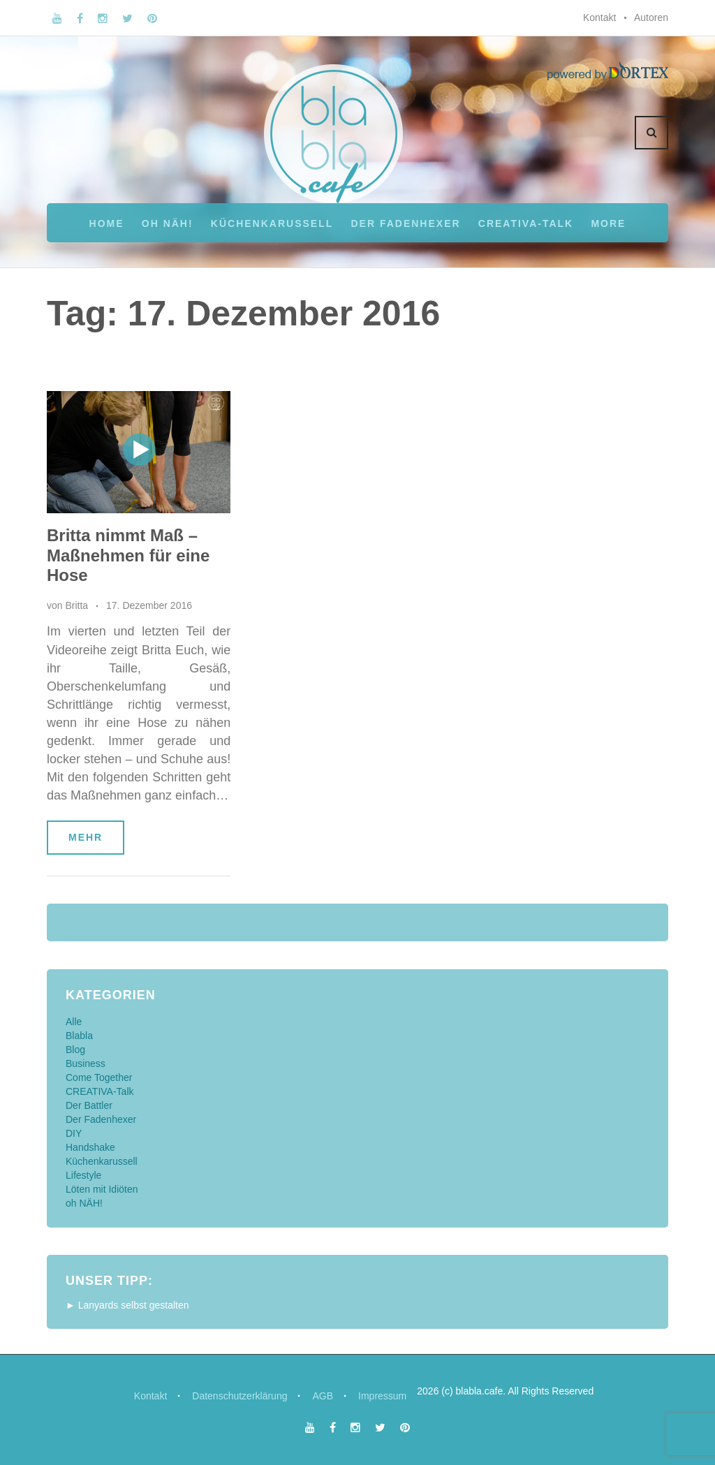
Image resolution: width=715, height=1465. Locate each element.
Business (85, 1063)
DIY (74, 1133)
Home (106, 223)
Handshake (90, 1147)
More (608, 223)
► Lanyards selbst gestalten (127, 1305)
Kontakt (599, 17)
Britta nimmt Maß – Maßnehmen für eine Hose (128, 555)
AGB (322, 1395)
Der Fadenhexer (405, 223)
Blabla (79, 1035)
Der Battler (89, 1105)
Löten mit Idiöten (102, 1189)
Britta (76, 605)
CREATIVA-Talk (525, 223)
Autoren (651, 17)
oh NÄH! (167, 223)
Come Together (99, 1077)
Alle (74, 1021)
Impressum (382, 1395)
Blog (75, 1049)
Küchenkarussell (272, 223)
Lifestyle (83, 1175)
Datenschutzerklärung (239, 1395)
